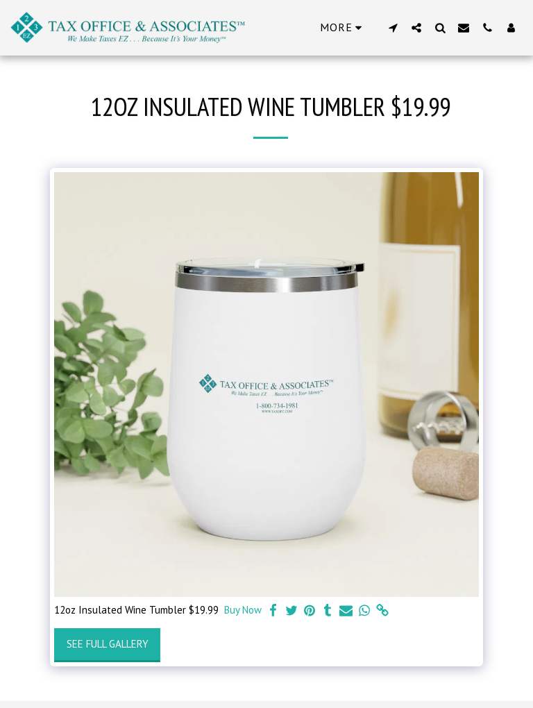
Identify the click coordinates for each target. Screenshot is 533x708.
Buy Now (243, 610)
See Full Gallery (108, 643)
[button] (393, 27)
